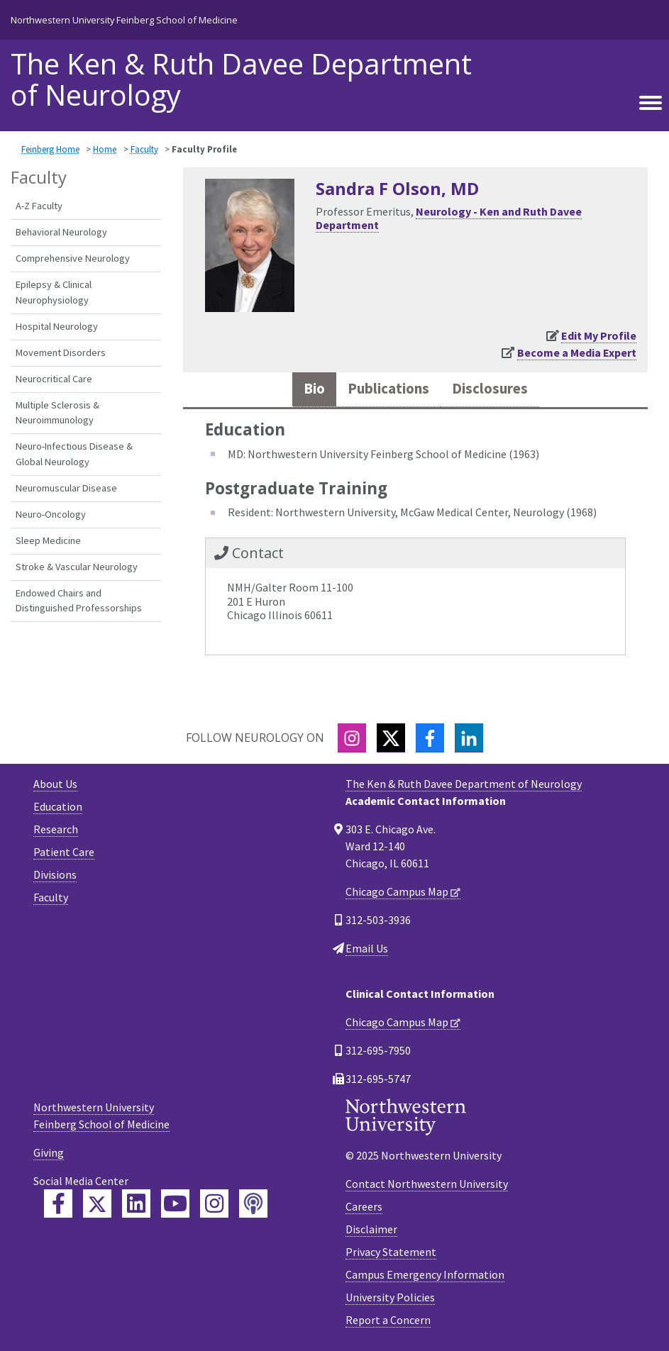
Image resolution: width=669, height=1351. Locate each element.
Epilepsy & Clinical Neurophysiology (54, 292)
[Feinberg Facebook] (58, 1203)
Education (57, 806)
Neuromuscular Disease (66, 488)
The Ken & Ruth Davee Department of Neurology (241, 79)
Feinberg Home (50, 149)
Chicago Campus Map (396, 891)
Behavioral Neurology (61, 232)
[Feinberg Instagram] (214, 1203)
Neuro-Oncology (51, 514)
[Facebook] (430, 737)
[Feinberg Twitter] (97, 1203)
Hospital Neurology (57, 326)
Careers (363, 1206)
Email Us (366, 948)
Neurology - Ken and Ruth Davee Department (449, 218)
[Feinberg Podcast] (253, 1203)
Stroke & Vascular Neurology (77, 566)
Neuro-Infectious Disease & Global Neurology (74, 454)
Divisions (55, 874)
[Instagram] (352, 737)
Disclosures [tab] (490, 388)
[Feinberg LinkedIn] (136, 1203)
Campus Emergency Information (424, 1274)
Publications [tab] (388, 388)
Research (55, 829)
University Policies (390, 1297)
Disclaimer (371, 1229)
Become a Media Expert (576, 352)
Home (104, 149)
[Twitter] (391, 737)
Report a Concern (388, 1320)
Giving (48, 1152)
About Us (55, 784)
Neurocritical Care (54, 378)
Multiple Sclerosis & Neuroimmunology (57, 413)
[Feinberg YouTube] (175, 1203)
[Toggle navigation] (650, 102)
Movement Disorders (61, 352)
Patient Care (63, 852)
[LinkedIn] (469, 737)
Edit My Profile (598, 335)
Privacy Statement (390, 1252)
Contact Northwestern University (426, 1184)
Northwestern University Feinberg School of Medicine (124, 20)
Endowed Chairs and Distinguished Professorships (79, 600)
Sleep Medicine (48, 540)
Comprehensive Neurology (73, 258)
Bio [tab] (314, 388)
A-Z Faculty (39, 205)
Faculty (144, 149)
